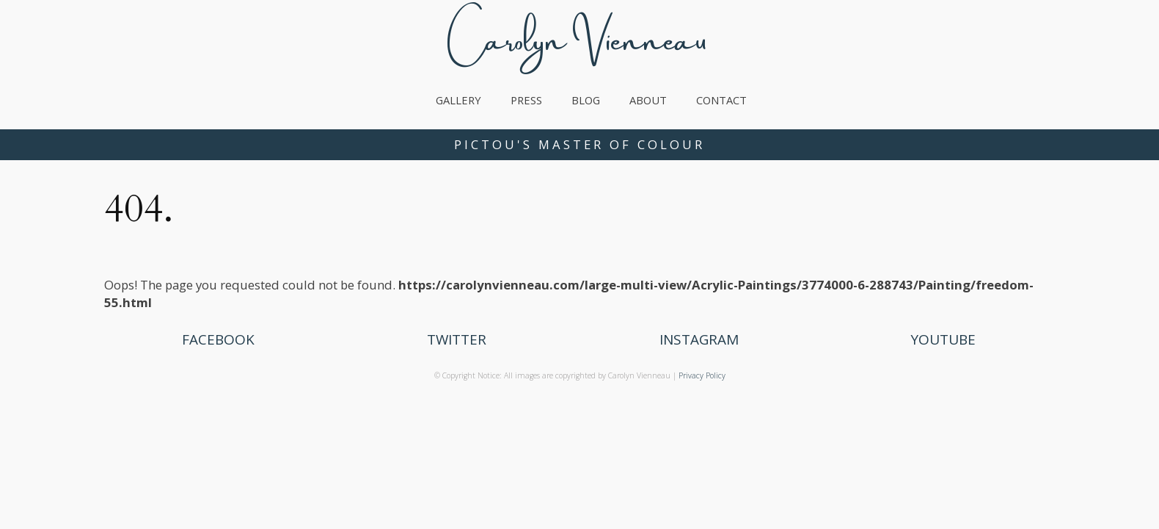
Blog (585, 100)
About (648, 100)
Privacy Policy (702, 375)
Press (526, 100)
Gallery (458, 100)
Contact (721, 100)
